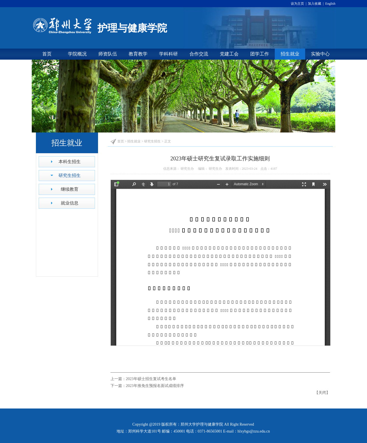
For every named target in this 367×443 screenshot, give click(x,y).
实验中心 (320, 54)
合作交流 (198, 54)
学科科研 (168, 54)
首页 (47, 54)
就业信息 (69, 203)
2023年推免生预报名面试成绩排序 (155, 386)
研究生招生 (70, 175)
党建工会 (229, 54)
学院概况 (77, 54)
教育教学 (138, 54)
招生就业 (290, 54)
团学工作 (259, 54)
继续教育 (69, 189)
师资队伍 (107, 54)
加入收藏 (315, 4)
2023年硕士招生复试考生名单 (151, 379)
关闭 (322, 393)
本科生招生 (70, 161)
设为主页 (298, 4)
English (330, 4)
